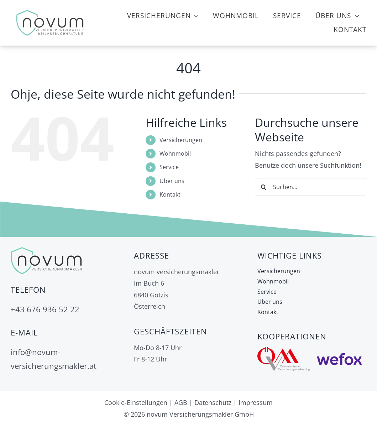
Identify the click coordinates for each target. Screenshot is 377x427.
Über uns (171, 181)
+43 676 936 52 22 (45, 309)
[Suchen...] (310, 187)
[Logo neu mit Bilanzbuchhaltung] (50, 10)
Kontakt (169, 194)
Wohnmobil (175, 153)
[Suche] (264, 187)
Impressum (256, 402)
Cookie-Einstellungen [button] (135, 402)
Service (169, 167)
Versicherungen (180, 140)
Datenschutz (212, 402)
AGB (180, 402)
